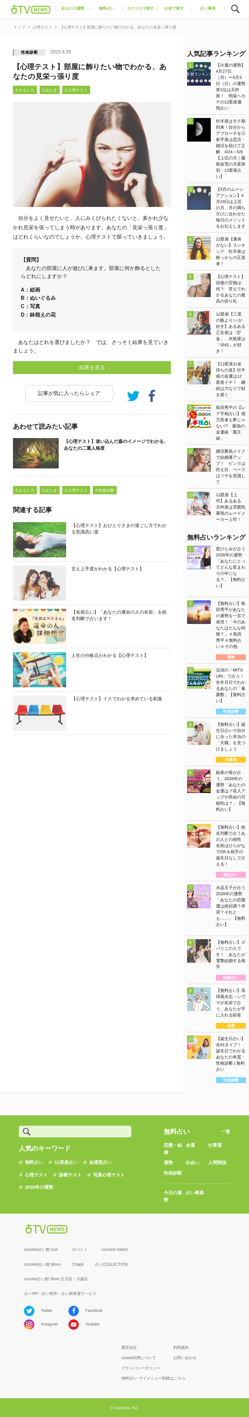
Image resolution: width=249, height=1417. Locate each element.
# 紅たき (49, 90)
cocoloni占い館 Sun (41, 1249)
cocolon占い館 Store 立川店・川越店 (56, 1279)
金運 (190, 1145)
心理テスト (36, 1174)
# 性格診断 (104, 490)
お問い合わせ (184, 1358)
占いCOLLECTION (111, 1264)
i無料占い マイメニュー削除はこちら (153, 1378)
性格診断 (29, 52)
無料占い (34, 1162)
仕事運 (215, 1145)
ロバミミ (80, 1249)
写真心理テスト (109, 1174)
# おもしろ (25, 90)
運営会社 (129, 1347)
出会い (192, 1162)
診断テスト (70, 1174)
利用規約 (181, 1347)
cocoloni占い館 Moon (42, 1264)
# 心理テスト (76, 90)
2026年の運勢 (39, 1187)
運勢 (168, 1162)
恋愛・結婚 (173, 1149)
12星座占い (66, 1162)
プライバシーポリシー (140, 1368)
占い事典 (195, 1192)
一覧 (225, 1131)
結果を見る (92, 367)
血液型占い (100, 1162)
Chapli (77, 1264)
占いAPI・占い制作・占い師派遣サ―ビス (60, 1293)
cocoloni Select (114, 1249)
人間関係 (217, 1162)
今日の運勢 (173, 1196)
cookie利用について (138, 1358)
